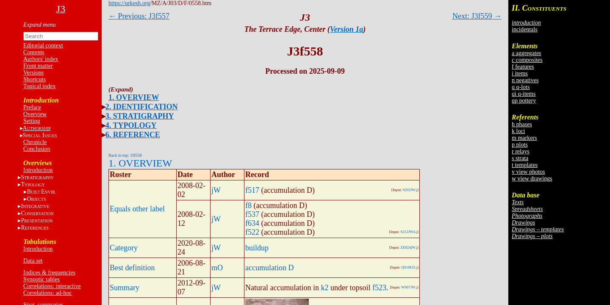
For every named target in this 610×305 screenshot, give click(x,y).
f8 (248, 205)
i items (520, 73)
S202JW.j (410, 190)
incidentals (525, 29)
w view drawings (532, 178)
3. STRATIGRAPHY (139, 116)
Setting (31, 121)
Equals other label (137, 209)
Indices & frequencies (49, 272)
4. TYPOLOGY (131, 125)
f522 (252, 232)
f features (523, 67)
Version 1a (346, 29)
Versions (33, 72)
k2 (324, 287)
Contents (33, 52)
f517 (252, 190)
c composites (527, 60)
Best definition (132, 267)
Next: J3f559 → (477, 16)
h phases (522, 124)
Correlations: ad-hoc (47, 293)
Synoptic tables (41, 279)
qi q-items (523, 94)
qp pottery (524, 100)
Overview (35, 114)
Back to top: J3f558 (125, 155)
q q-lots (521, 87)
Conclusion (36, 149)
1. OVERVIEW (133, 97)
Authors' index (40, 59)
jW (216, 190)
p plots (520, 144)
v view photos (528, 172)
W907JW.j (409, 287)
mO (217, 267)
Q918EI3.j (409, 267)
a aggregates (526, 53)
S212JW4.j (408, 232)
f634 (252, 223)
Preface (32, 107)
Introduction (38, 170)
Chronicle (35, 142)
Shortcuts (34, 79)
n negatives (525, 80)
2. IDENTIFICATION (141, 107)
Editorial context (43, 45)
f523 (379, 287)
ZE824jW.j (409, 247)
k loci (518, 131)
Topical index (39, 86)
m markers (524, 138)
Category (124, 248)
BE (41, 192)
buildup (257, 248)
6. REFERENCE (132, 134)
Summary (124, 287)
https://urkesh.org (129, 3)
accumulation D (269, 267)
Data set (32, 261)
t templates (525, 165)
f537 (252, 214)
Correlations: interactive (52, 286)
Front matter (38, 66)
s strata (520, 158)
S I (40, 135)
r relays (521, 151)
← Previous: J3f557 (138, 16)
